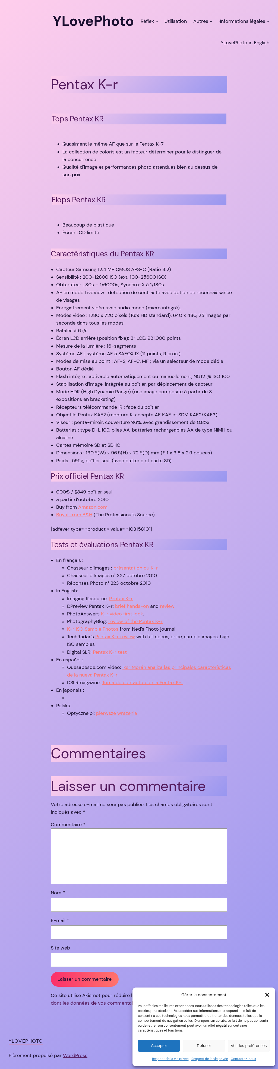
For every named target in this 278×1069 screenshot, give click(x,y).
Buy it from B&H (74, 515)
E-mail (60, 920)
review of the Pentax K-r (135, 621)
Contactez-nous (243, 1059)
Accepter (159, 1045)
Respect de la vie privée (170, 1059)
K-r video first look (122, 614)
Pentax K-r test (110, 652)
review (167, 606)
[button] (267, 995)
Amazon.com (93, 507)
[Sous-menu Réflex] (156, 21)
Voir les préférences (249, 1045)
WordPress (75, 1055)
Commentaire (68, 825)
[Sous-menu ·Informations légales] (267, 21)
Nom (58, 893)
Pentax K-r (121, 599)
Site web (60, 948)
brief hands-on (132, 606)
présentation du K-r (135, 568)
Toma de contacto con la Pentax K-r (142, 683)
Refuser (204, 1045)
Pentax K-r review (115, 637)
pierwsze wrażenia (116, 713)
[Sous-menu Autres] (211, 21)
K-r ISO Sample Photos (92, 629)
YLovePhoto (26, 1041)
